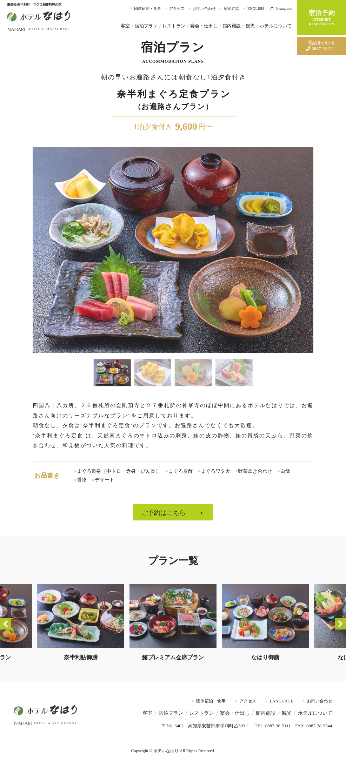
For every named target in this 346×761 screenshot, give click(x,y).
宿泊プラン (146, 25)
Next (340, 623)
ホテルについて (276, 25)
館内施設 (231, 25)
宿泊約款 (231, 8)
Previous (5, 623)
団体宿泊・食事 (147, 8)
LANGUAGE (281, 701)
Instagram (281, 8)
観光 (250, 25)
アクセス (177, 8)
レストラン (173, 25)
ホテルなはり (38, 21)
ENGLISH (255, 8)
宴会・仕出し (204, 25)
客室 (125, 25)
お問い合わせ (204, 8)
